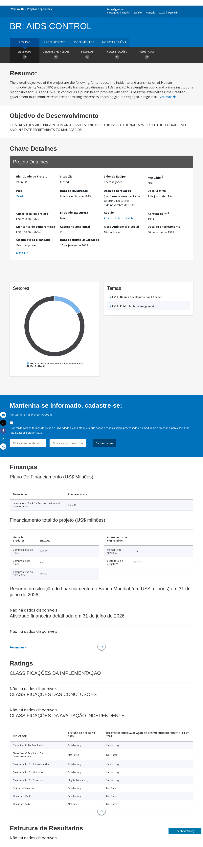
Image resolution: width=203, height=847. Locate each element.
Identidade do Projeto (31, 176)
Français (150, 12)
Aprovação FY (158, 213)
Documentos (84, 42)
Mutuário (155, 177)
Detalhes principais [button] (56, 55)
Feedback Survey (185, 831)
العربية (161, 12)
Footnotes (17, 647)
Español (138, 12)
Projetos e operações (39, 9)
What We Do (18, 9)
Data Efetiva (157, 191)
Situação (66, 176)
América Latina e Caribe (119, 218)
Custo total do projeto (33, 213)
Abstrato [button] (24, 55)
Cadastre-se (104, 443)
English (126, 12)
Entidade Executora (74, 212)
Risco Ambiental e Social (121, 227)
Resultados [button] (146, 55)
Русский (173, 12)
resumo (25, 42)
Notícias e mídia (114, 42)
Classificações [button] (117, 55)
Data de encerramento (164, 227)
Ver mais (167, 97)
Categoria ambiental (75, 227)
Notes (20, 253)
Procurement (54, 42)
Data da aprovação (117, 191)
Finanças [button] (87, 55)
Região (109, 212)
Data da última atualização (79, 240)
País (19, 191)
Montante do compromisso (35, 227)
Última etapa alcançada (33, 240)
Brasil (19, 196)
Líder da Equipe (115, 176)
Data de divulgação (74, 191)
